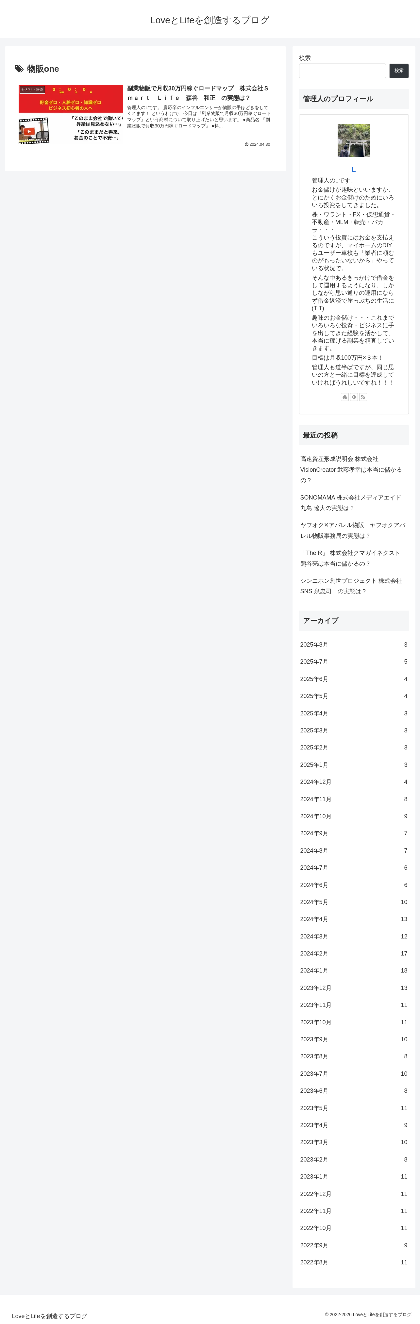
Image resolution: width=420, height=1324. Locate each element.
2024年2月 (354, 953)
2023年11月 (354, 1005)
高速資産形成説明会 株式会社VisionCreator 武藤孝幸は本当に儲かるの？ (351, 469)
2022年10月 (354, 1228)
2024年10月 (354, 816)
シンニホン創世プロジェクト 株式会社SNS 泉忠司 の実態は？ (351, 586)
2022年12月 (354, 1194)
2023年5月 (354, 1108)
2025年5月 (354, 696)
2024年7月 (354, 867)
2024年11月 (354, 799)
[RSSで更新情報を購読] (363, 397)
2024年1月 (354, 970)
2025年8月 (354, 644)
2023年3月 (354, 1142)
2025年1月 (354, 765)
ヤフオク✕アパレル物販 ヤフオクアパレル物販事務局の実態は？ (352, 530)
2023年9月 (354, 1039)
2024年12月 (354, 782)
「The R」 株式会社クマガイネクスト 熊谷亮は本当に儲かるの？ (350, 558)
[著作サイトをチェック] (345, 397)
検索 (305, 58)
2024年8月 (354, 850)
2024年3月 (354, 936)
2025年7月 (354, 661)
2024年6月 (354, 885)
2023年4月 (354, 1125)
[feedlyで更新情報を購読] (354, 397)
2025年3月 (354, 730)
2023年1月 (354, 1176)
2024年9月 (354, 833)
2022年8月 (354, 1262)
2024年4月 (354, 919)
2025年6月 (354, 679)
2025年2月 (354, 747)
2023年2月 (354, 1159)
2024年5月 (354, 902)
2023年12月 (354, 988)
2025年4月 (354, 713)
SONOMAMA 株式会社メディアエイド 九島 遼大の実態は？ (350, 502)
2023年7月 (354, 1074)
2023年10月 (354, 1022)
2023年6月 (354, 1091)
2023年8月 (354, 1056)
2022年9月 (354, 1245)
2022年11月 (354, 1211)
